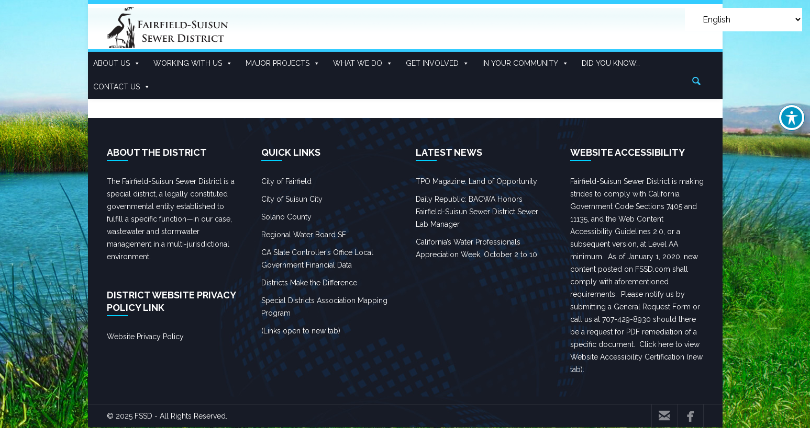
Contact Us (121, 87)
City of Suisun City (292, 199)
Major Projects (283, 63)
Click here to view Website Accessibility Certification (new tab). (636, 357)
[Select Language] (743, 19)
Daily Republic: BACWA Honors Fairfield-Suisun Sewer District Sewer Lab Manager (477, 211)
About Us (116, 63)
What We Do (363, 63)
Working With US (192, 63)
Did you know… (611, 63)
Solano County (286, 217)
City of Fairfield (286, 181)
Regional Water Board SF (303, 234)
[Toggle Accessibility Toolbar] (791, 117)
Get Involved (437, 63)
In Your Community (525, 63)
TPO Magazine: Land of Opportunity (476, 181)
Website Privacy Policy (145, 336)
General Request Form (652, 307)
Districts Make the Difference (309, 283)
